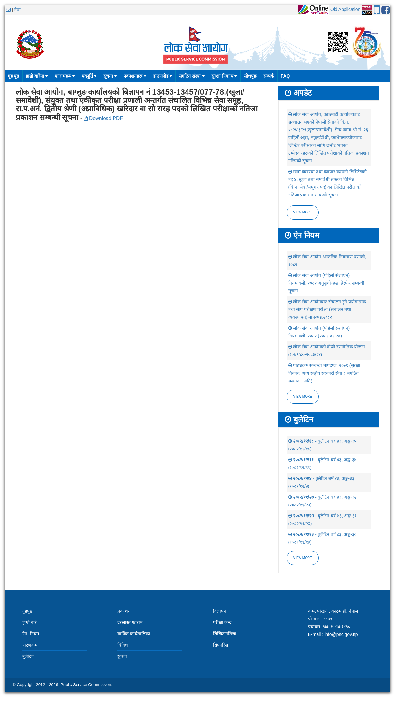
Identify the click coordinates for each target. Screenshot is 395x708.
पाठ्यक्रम (29, 644)
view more (302, 396)
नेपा (17, 9)
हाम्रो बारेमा (37, 76)
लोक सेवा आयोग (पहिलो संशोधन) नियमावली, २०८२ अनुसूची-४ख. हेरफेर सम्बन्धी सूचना (326, 283)
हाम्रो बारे (29, 622)
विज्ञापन (219, 611)
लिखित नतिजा (225, 633)
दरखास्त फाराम (129, 622)
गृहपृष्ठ (27, 611)
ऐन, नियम (30, 633)
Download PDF (103, 118)
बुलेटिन (28, 656)
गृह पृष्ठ (13, 76)
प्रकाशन (124, 611)
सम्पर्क (268, 76)
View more (302, 212)
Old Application (345, 9)
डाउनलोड (162, 76)
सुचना (122, 656)
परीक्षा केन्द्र (222, 622)
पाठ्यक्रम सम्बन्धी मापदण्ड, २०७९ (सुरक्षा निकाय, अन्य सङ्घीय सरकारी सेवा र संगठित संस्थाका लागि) (324, 373)
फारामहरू (65, 76)
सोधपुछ (250, 76)
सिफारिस (220, 644)
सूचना (110, 76)
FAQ (285, 76)
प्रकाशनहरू (135, 76)
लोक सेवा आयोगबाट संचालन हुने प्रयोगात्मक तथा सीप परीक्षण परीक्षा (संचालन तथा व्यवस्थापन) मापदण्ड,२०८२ (327, 309)
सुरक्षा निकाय (224, 76)
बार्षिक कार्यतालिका (133, 633)
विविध (122, 644)
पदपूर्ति (89, 76)
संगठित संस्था (192, 76)
